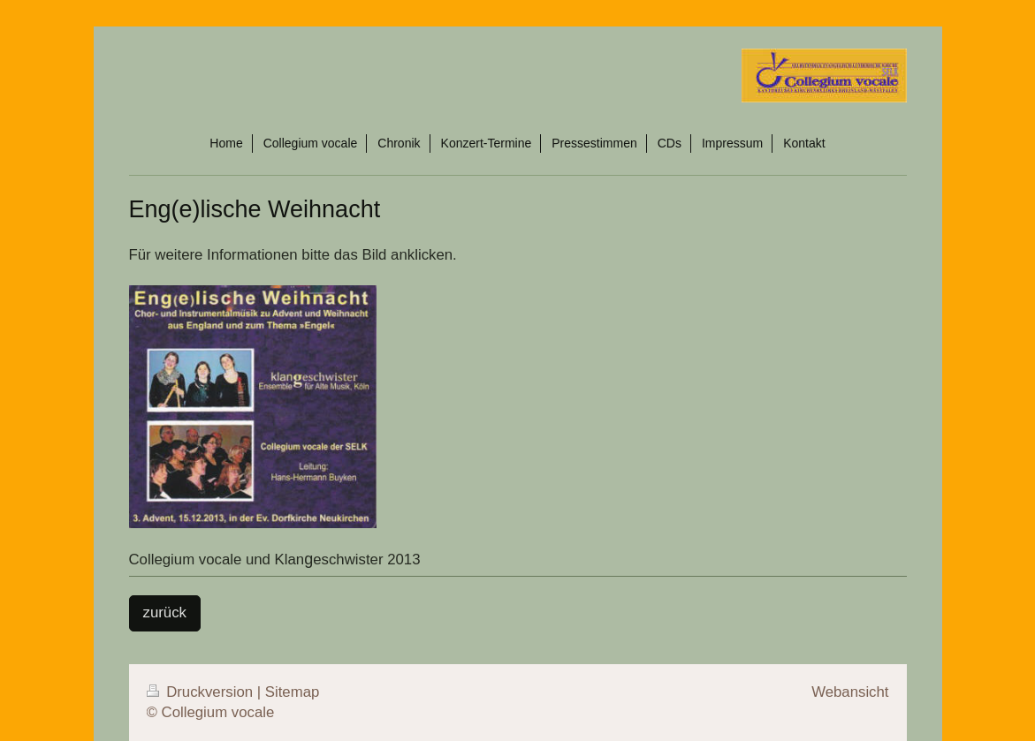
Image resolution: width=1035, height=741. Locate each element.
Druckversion (202, 692)
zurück (164, 612)
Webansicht (849, 692)
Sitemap (292, 692)
